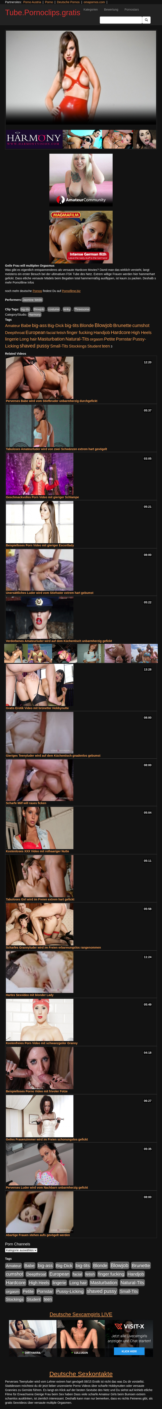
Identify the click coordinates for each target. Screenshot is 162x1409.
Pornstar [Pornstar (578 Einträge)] (124, 339)
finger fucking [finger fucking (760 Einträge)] (80, 332)
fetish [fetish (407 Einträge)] (61, 332)
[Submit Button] (146, 20)
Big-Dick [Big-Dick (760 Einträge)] (56, 325)
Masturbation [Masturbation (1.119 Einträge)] (51, 339)
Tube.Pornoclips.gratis (42, 12)
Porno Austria (32, 2)
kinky (66, 309)
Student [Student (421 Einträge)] (94, 346)
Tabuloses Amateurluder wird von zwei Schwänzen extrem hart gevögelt (56, 449)
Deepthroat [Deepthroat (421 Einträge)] (15, 332)
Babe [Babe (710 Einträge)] (26, 325)
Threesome (81, 309)
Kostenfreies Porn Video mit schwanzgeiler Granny (42, 1043)
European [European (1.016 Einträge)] (36, 332)
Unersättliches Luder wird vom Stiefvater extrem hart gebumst (49, 593)
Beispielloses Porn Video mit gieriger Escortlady (40, 545)
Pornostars (132, 9)
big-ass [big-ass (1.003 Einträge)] (39, 325)
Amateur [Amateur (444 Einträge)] (12, 325)
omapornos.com (94, 2)
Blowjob (39, 309)
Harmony (35, 314)
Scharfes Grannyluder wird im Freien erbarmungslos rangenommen (53, 947)
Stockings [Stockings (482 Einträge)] (77, 346)
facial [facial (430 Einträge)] (51, 332)
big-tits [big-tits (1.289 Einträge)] (72, 325)
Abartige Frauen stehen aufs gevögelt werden (38, 1235)
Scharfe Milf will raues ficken (26, 803)
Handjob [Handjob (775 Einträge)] (102, 332)
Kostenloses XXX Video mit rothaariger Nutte (37, 851)
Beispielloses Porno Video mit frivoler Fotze (37, 1091)
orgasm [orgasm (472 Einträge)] (96, 339)
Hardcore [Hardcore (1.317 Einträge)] (120, 332)
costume (53, 309)
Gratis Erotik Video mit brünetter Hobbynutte (37, 708)
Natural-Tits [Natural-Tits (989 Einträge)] (77, 339)
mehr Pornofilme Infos (19, 282)
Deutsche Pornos (68, 2)
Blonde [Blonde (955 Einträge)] (87, 325)
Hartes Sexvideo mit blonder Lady (30, 995)
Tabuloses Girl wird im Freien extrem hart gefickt (40, 899)
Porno (49, 2)
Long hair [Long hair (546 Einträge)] (28, 339)
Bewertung (111, 9)
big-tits (25, 309)
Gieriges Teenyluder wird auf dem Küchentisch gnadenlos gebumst (53, 755)
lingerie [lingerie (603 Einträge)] (12, 339)
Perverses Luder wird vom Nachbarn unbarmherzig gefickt (47, 1187)
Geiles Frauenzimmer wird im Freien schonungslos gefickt (47, 1139)
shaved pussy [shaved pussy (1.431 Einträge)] (34, 346)
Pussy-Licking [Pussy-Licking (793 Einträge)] (70, 1291)
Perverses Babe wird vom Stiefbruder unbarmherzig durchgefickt (51, 401)
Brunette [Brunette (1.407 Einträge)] (122, 325)
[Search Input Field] (121, 20)
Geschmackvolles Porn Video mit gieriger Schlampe (42, 497)
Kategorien (91, 9)
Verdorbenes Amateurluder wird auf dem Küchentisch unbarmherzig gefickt (59, 641)
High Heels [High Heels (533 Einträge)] (141, 332)
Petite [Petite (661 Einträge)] (109, 339)
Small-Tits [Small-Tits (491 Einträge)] (59, 346)
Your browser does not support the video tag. (81, 78)
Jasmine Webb (32, 299)
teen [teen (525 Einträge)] (106, 346)
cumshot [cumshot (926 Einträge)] (140, 325)
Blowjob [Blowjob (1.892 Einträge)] (103, 325)
